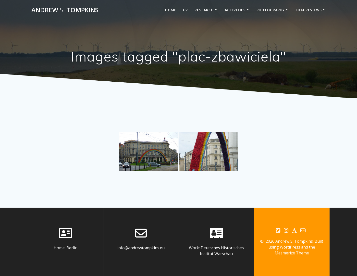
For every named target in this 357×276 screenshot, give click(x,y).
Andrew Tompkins (64, 10)
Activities (235, 10)
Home (170, 10)
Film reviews (309, 10)
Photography (271, 10)
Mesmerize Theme (292, 253)
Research (204, 10)
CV (185, 10)
